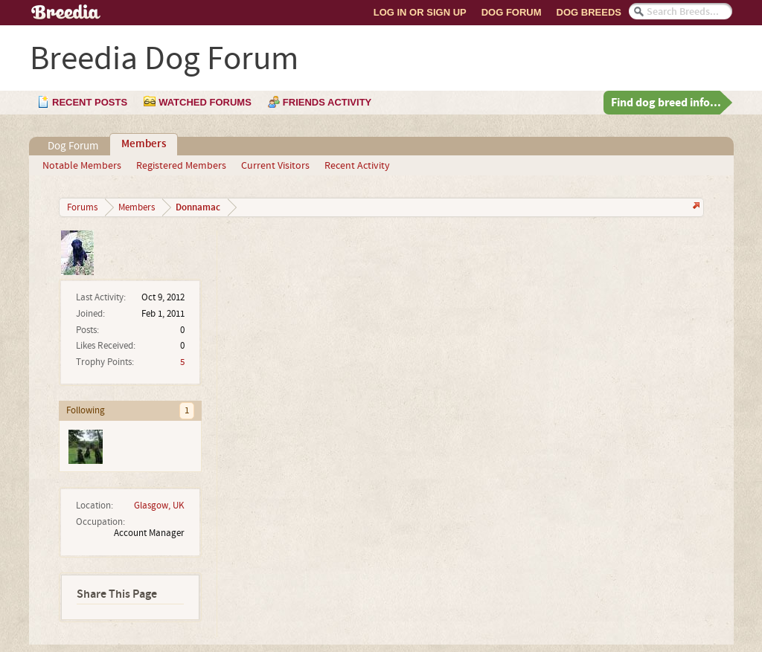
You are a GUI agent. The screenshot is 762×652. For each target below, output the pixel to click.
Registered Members (181, 165)
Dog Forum (511, 12)
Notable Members (81, 165)
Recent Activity (357, 165)
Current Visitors (275, 165)
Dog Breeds (589, 12)
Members (143, 144)
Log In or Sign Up (420, 12)
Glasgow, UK (159, 505)
